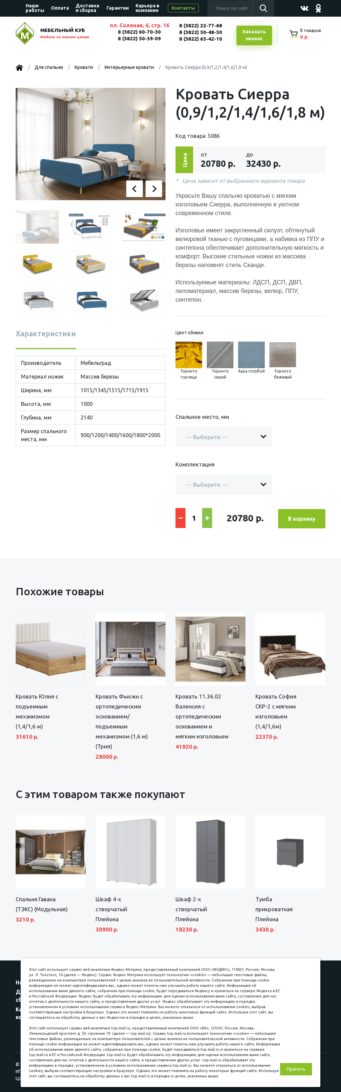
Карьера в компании (148, 8)
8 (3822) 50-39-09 (139, 38)
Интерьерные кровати (129, 67)
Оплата (60, 8)
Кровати (84, 67)
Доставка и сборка (87, 8)
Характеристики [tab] (46, 334)
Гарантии (118, 8)
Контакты (183, 8)
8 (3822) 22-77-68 (200, 25)
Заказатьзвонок (254, 35)
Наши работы (35, 8)
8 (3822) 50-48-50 (200, 32)
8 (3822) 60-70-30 (139, 32)
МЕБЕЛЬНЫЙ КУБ (71, 34)
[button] (134, 189)
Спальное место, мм (202, 417)
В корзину (301, 518)
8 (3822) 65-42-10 (200, 39)
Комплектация (194, 465)
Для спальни (49, 67)
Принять (296, 1069)
